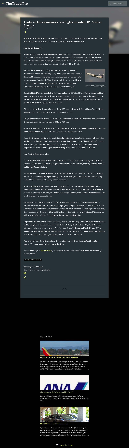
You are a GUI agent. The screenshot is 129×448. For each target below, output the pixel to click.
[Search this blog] (116, 3)
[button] (25, 32)
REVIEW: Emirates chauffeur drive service (53, 424)
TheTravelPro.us (46, 251)
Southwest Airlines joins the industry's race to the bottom (59, 358)
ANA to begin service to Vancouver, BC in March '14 (57, 392)
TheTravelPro (17, 4)
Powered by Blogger (64, 445)
